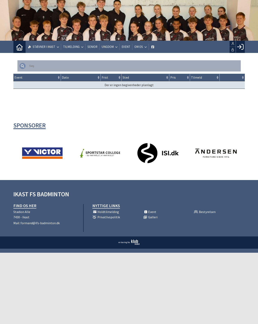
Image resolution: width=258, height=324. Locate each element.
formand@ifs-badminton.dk (40, 223)
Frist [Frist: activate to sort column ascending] (105, 77)
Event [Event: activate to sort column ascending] (18, 77)
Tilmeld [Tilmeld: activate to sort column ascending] (196, 77)
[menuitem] (19, 47)
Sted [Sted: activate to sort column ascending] (126, 77)
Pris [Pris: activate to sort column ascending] (173, 77)
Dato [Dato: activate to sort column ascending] (65, 77)
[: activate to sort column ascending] (232, 77)
